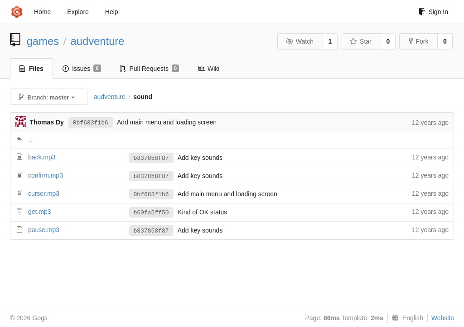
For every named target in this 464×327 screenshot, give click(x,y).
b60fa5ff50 (151, 212)
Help (111, 11)
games (43, 41)
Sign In (433, 11)
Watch (299, 41)
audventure (97, 41)
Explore (77, 11)
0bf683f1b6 (90, 122)
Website (442, 318)
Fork (418, 41)
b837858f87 (151, 158)
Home (42, 11)
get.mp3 (39, 211)
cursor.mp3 (43, 193)
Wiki (208, 68)
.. (30, 140)
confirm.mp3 (45, 175)
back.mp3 (42, 157)
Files (31, 68)
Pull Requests (149, 68)
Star (361, 41)
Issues (82, 68)
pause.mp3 (43, 229)
